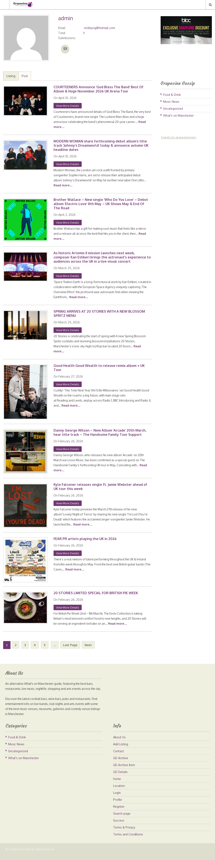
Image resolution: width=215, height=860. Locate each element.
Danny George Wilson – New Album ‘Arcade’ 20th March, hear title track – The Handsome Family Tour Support (100, 432)
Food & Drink (172, 94)
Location (119, 791)
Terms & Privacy (124, 832)
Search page (121, 818)
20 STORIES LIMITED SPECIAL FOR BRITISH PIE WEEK (96, 593)
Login (117, 797)
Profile (117, 804)
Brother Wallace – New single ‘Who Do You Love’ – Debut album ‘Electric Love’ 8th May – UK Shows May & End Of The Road (101, 204)
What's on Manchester (178, 115)
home (117, 784)
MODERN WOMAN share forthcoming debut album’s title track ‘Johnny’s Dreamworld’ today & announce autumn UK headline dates (101, 145)
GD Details (120, 777)
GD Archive (120, 763)
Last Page (70, 645)
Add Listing (120, 749)
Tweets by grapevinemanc (178, 137)
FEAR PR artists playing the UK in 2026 (85, 539)
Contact (118, 756)
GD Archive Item (124, 770)
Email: (62, 28)
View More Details (67, 105)
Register (119, 811)
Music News (171, 101)
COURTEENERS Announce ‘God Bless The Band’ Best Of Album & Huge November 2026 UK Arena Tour (98, 89)
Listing (11, 76)
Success (118, 825)
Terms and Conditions (128, 839)
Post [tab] (25, 76)
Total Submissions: (67, 35)
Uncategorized (173, 108)
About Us (119, 742)
